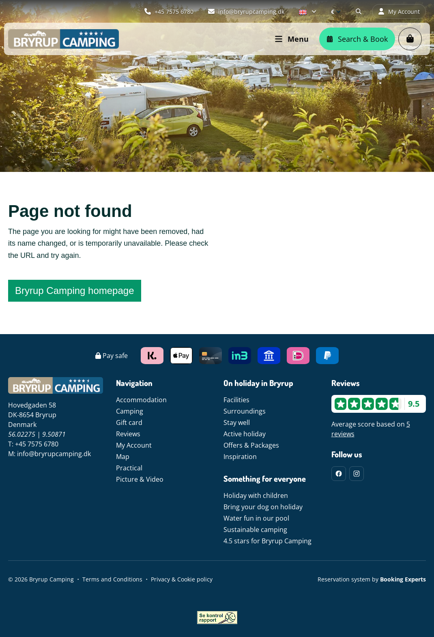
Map (122, 456)
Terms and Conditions (112, 579)
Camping (129, 411)
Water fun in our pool (256, 518)
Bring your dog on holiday (263, 506)
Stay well (236, 422)
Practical (129, 467)
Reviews (128, 433)
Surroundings (244, 411)
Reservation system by (372, 579)
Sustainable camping (255, 529)
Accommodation (141, 399)
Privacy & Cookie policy (182, 579)
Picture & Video (139, 479)
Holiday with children (255, 495)
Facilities (236, 399)
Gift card (129, 422)
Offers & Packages (251, 445)
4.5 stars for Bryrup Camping (267, 540)
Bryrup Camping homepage (74, 290)
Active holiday (244, 433)
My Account (134, 445)
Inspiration (240, 456)
